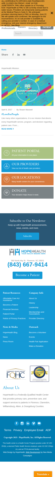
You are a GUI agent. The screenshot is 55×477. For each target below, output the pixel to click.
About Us (33, 298)
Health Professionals (8, 27)
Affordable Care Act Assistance (11, 299)
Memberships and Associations (36, 313)
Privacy (17, 430)
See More (15, 25)
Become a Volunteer (37, 332)
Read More (7, 129)
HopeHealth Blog (10, 332)
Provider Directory (33, 27)
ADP (48, 430)
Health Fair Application (38, 341)
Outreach (33, 327)
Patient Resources (11, 293)
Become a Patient (27, 275)
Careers (22, 27)
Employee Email (33, 430)
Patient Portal (47, 27)
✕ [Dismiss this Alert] (52, 13)
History (32, 303)
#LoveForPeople (10, 114)
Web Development (33, 452)
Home (3, 50)
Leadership (33, 307)
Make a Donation (36, 346)
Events (32, 337)
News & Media (10, 327)
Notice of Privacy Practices (14, 318)
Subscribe (27, 236)
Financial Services (10, 309)
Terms (7, 430)
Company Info (36, 293)
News (5, 337)
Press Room (8, 341)
